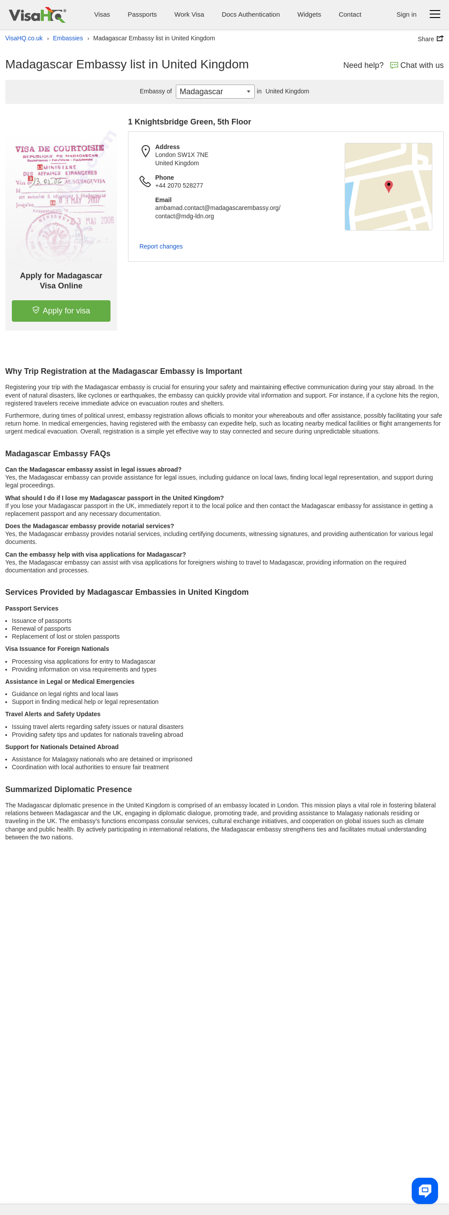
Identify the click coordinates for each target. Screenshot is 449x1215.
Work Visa (189, 14)
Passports (142, 14)
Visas (102, 14)
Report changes (161, 246)
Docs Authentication (251, 14)
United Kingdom (282, 91)
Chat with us (417, 65)
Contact (350, 14)
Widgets (309, 14)
